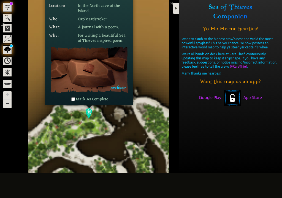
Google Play (210, 97)
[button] (89, 113)
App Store (252, 97)
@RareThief (238, 66)
